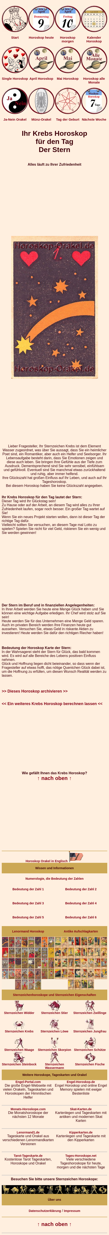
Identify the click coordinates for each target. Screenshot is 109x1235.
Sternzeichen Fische (90, 1063)
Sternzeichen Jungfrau (89, 1030)
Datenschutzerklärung (45, 1211)
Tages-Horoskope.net (80, 1155)
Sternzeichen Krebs (19, 1030)
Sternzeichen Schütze (90, 1048)
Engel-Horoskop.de (81, 1082)
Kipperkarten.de (81, 1132)
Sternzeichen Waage (19, 1048)
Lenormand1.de (28, 1132)
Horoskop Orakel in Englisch (54, 861)
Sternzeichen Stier (54, 1011)
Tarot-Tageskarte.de (28, 1155)
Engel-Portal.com (28, 1082)
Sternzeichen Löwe (54, 1030)
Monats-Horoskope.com (28, 1109)
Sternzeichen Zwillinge (89, 1011)
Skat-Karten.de (81, 1109)
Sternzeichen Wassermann (54, 1065)
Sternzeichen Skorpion (54, 1048)
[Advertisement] (54, 201)
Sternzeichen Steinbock (19, 1063)
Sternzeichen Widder (19, 1011)
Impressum (72, 1211)
